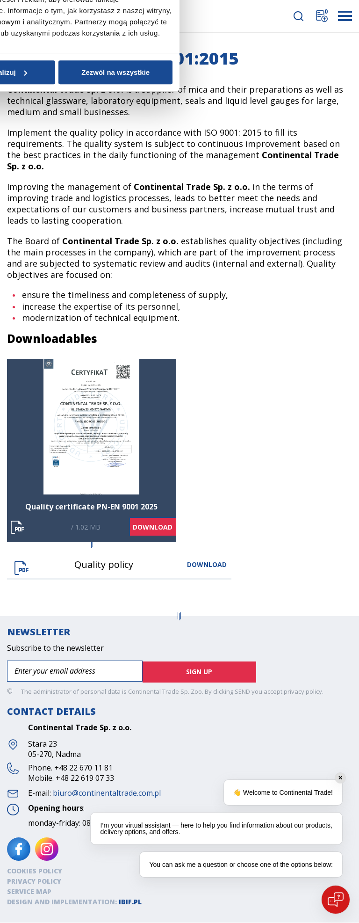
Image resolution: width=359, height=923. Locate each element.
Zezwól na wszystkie (292, 539)
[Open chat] (336, 900)
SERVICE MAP (29, 891)
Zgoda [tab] (62, 407)
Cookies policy (34, 871)
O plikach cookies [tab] (296, 407)
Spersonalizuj (178, 539)
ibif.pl (130, 902)
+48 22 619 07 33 (85, 778)
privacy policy (303, 692)
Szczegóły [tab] (179, 407)
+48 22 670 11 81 (83, 768)
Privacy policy (34, 881)
